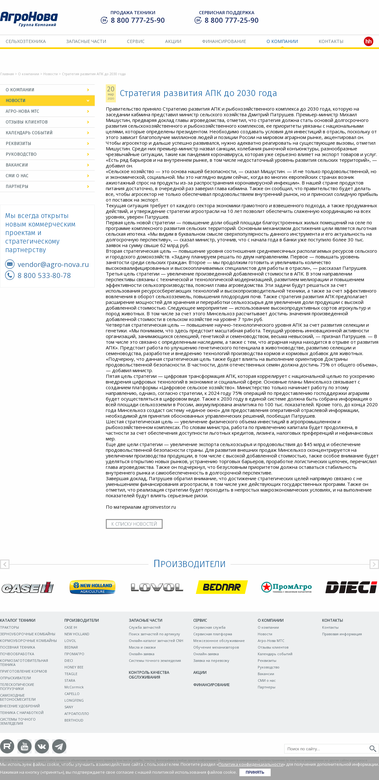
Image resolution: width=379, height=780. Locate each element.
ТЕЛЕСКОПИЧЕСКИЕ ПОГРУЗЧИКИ (17, 686)
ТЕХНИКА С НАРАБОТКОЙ (22, 712)
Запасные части (86, 41)
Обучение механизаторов (216, 647)
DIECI (68, 660)
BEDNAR (71, 647)
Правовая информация (342, 634)
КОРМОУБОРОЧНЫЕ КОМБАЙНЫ (28, 640)
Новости (50, 73)
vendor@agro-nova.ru (53, 264)
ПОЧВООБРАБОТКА (17, 654)
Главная (7, 73)
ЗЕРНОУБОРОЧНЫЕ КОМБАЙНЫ (27, 634)
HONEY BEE (73, 667)
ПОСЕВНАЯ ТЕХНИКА (17, 647)
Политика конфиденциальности (251, 764)
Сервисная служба (209, 627)
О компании (282, 41)
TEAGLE (70, 674)
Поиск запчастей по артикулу (154, 634)
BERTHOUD (73, 720)
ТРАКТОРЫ (9, 627)
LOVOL (70, 640)
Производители (81, 620)
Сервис (136, 41)
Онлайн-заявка (141, 654)
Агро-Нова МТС (22, 111)
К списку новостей (134, 524)
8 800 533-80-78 (44, 275)
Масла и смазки (142, 647)
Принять (255, 772)
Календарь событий (29, 133)
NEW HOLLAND (76, 634)
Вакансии (17, 165)
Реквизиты (18, 143)
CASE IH (70, 627)
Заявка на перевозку (211, 660)
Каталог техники (17, 620)
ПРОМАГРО (74, 654)
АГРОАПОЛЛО (76, 713)
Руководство (21, 154)
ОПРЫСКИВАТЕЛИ (15, 678)
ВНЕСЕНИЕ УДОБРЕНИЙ (20, 706)
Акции (173, 41)
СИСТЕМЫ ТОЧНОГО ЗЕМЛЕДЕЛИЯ (18, 721)
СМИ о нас (17, 175)
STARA (69, 680)
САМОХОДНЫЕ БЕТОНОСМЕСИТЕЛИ (18, 697)
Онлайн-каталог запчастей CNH (156, 640)
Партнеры (17, 186)
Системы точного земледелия (155, 660)
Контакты (331, 41)
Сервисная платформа (212, 634)
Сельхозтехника (26, 41)
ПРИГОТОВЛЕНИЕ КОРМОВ (23, 671)
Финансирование (224, 41)
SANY (68, 707)
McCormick (74, 687)
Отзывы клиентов (27, 122)
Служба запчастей (144, 627)
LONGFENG (74, 700)
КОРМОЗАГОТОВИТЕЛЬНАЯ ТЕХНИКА (24, 662)
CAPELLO (72, 694)
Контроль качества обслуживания (149, 675)
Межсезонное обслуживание (219, 640)
